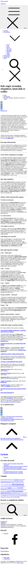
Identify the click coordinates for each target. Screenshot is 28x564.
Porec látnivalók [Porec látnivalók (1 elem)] (17, 494)
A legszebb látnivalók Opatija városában (13, 471)
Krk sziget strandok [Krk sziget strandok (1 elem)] (17, 489)
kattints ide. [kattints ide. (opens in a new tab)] (4, 382)
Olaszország (6, 56)
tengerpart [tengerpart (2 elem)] (25, 495)
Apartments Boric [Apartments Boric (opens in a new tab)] (5, 377)
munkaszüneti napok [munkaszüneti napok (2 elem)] (15, 492)
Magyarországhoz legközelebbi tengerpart (11, 401)
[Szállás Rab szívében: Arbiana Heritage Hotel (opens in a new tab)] (12, 354)
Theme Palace (20, 562)
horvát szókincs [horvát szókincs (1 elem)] (22, 486)
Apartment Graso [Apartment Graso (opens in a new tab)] (5, 385)
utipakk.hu (3, 3)
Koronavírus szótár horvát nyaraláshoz (13, 467)
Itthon (5, 58)
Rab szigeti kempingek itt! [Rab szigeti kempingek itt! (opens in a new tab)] (7, 392)
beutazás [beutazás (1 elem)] (2, 479)
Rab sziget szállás (9, 420)
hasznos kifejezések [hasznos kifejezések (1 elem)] (22, 479)
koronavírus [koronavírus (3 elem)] (4, 489)
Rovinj (8, 47)
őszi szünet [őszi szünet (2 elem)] (17, 497)
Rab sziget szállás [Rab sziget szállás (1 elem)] (17, 495)
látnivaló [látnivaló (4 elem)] (9, 491)
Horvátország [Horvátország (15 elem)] (18, 484)
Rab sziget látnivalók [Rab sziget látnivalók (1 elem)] (10, 495)
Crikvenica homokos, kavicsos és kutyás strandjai (15, 466)
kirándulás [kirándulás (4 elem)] (20, 488)
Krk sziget (9, 48)
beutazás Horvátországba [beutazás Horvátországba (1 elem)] (8, 479)
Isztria (8, 44)
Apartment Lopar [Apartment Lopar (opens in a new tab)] (5, 369)
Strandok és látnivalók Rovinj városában (13, 473)
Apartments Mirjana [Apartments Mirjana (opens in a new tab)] (6, 373)
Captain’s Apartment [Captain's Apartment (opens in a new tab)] (6, 381)
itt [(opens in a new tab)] (6, 370)
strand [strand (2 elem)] (21, 495)
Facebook (4, 454)
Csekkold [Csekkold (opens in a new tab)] (7, 386)
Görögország (7, 55)
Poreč (8, 46)
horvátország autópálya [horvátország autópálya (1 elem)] (4, 486)
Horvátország (9, 416)
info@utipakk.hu (5, 551)
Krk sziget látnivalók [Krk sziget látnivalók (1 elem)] (10, 489)
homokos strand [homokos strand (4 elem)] (18, 481)
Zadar (8, 52)
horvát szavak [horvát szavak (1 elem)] (17, 486)
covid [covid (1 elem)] (13, 479)
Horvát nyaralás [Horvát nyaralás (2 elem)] (8, 484)
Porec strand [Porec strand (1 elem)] (22, 494)
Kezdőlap (6, 30)
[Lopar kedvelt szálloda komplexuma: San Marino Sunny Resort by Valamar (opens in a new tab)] (13, 331)
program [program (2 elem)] (5, 495)
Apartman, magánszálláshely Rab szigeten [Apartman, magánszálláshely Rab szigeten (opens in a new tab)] (11, 361)
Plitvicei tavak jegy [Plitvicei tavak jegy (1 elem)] (4, 494)
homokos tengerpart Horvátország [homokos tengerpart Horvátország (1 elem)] (16, 482)
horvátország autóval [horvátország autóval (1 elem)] (11, 486)
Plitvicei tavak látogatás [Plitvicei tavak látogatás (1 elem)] (11, 494)
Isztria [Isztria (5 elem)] (9, 488)
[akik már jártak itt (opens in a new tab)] (8, 359)
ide (7, 400)
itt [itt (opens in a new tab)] (5, 374)
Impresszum (6, 557)
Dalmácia (9, 51)
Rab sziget (9, 50)
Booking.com (4, 110)
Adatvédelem (7, 558)
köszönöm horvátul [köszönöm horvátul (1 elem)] (4, 491)
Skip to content (4, 1)
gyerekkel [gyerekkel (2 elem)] (16, 479)
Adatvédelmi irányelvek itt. (7, 527)
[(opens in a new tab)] (9, 138)
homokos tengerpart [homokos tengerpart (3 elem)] (6, 482)
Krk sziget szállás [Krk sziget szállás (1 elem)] (23, 489)
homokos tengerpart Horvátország (7, 418)
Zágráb (8, 54)
